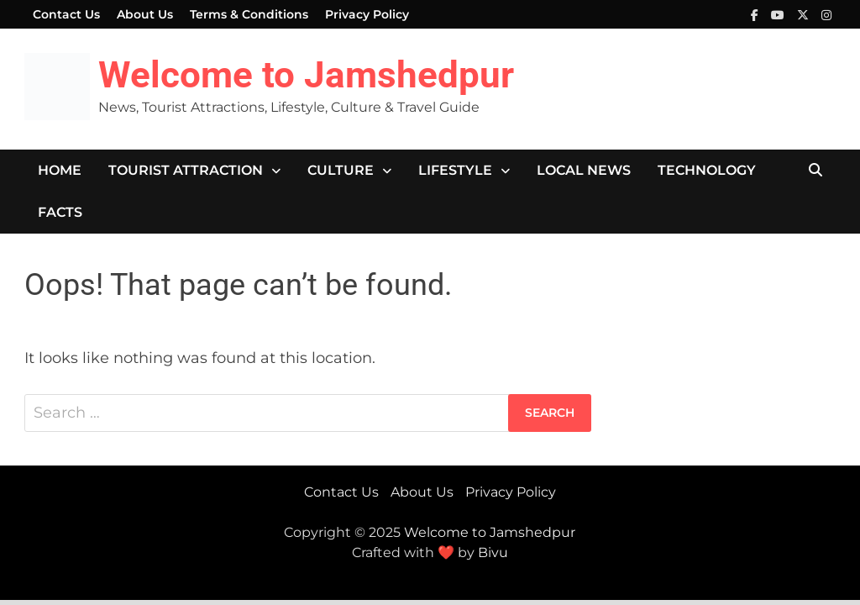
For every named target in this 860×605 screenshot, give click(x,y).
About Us (145, 14)
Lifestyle (455, 170)
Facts (60, 212)
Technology (707, 170)
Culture (340, 170)
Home (59, 170)
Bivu (493, 552)
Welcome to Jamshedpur (306, 75)
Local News (584, 170)
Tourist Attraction (185, 170)
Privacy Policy (367, 14)
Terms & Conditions (249, 14)
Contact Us (66, 14)
